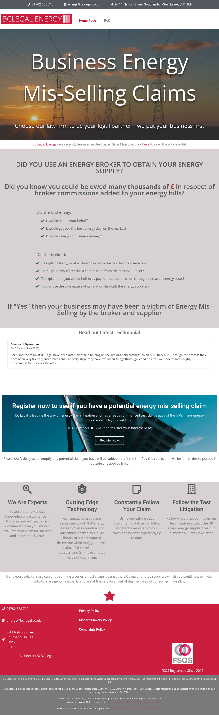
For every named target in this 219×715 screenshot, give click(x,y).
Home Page (87, 21)
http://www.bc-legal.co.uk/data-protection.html (137, 708)
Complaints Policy (92, 629)
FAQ (107, 21)
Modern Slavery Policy (95, 620)
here (145, 144)
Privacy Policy (89, 611)
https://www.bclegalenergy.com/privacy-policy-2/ (133, 701)
